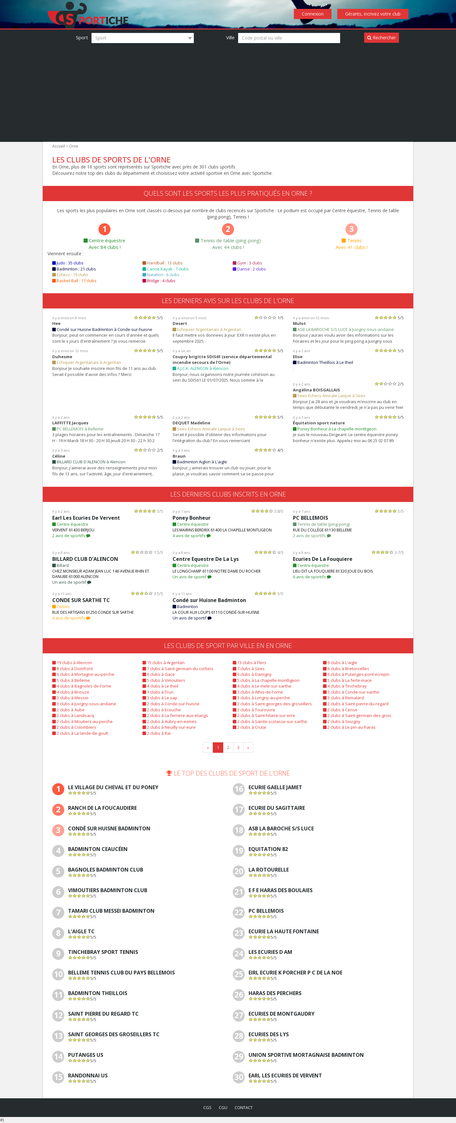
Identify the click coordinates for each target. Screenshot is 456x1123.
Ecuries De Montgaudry (281, 1014)
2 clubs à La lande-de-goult (80, 733)
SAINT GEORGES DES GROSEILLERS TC (114, 1034)
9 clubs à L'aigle (340, 662)
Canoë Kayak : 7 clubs (165, 269)
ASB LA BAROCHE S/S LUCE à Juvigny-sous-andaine (343, 329)
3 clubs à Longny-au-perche (261, 698)
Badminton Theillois (97, 993)
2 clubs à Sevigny (341, 721)
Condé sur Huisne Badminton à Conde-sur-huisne (102, 329)
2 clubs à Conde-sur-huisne (171, 704)
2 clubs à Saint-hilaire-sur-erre (264, 715)
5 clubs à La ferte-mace (347, 680)
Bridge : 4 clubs (158, 280)
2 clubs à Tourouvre (254, 710)
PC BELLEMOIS (310, 517)
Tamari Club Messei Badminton (111, 911)
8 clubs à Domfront (72, 668)
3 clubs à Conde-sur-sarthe (351, 692)
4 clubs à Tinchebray (345, 686)
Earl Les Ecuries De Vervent (86, 517)
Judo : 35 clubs (68, 263)
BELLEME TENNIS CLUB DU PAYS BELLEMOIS (121, 972)
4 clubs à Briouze (70, 692)
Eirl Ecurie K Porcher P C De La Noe (295, 972)
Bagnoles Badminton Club (105, 869)
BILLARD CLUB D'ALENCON (85, 558)
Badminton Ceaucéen (98, 849)
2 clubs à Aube (68, 710)
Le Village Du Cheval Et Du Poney (113, 787)
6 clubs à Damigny (252, 674)
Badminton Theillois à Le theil (323, 362)
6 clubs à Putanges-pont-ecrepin (356, 674)
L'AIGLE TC (81, 931)
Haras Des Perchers (275, 993)
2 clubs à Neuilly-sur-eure (169, 727)
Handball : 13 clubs (162, 263)
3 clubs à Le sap (159, 698)
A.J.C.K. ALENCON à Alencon (200, 368)
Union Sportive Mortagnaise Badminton (306, 1055)
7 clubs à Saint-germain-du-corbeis (177, 668)
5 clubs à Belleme (71, 680)
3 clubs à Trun (158, 692)
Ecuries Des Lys (269, 1034)
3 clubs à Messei (70, 698)
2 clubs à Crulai (249, 727)
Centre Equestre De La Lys (206, 558)
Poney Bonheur (192, 517)
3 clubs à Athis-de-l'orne (258, 692)
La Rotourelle (269, 869)
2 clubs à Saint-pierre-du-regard (356, 704)
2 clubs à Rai (156, 733)
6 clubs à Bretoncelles (346, 668)
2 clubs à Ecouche (161, 710)
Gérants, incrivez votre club (373, 14)
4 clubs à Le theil (160, 686)
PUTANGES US (85, 1055)
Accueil (58, 146)
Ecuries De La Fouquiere (322, 558)
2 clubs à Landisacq (73, 715)
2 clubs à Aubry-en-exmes (169, 721)
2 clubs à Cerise (340, 710)
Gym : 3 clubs (247, 263)
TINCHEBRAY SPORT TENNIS (103, 952)
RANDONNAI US (88, 1075)
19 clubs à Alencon (72, 662)
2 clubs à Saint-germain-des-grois (357, 715)
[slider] (145, 317)
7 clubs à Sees (249, 668)
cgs (207, 1107)
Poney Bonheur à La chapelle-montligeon (335, 429)
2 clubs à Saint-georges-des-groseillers (272, 704)
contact (244, 1107)
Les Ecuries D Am (270, 952)
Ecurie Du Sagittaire (277, 808)
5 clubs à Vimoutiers (163, 680)
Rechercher (381, 38)
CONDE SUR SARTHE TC (81, 600)
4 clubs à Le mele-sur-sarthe (262, 686)
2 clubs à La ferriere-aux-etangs (175, 715)
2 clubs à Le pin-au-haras (349, 727)
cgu (223, 1107)
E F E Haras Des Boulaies (281, 890)
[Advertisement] (228, 91)
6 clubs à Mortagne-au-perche (83, 674)
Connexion (313, 14)
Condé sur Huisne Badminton (209, 600)
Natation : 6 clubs (161, 274)
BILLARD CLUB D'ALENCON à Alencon (88, 462)
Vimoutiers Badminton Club (107, 890)
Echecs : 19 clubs (70, 274)
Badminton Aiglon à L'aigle (200, 462)
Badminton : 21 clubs (74, 269)
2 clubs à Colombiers (74, 727)
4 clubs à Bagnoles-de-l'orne (81, 686)
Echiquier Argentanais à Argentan (207, 329)
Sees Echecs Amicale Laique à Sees (329, 395)
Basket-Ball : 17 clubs (74, 280)
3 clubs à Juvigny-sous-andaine (84, 704)
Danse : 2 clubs (249, 269)
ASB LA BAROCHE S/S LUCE (281, 828)
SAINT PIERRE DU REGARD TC (103, 1014)
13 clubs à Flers (249, 662)
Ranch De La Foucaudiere (102, 808)
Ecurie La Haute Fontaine (284, 931)
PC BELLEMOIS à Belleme (78, 429)
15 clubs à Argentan (163, 662)
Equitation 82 (268, 849)
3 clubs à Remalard (343, 698)
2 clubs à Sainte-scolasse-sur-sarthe (270, 721)
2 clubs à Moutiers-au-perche (82, 721)
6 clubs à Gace (158, 674)
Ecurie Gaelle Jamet (275, 787)
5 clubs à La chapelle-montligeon (266, 680)
